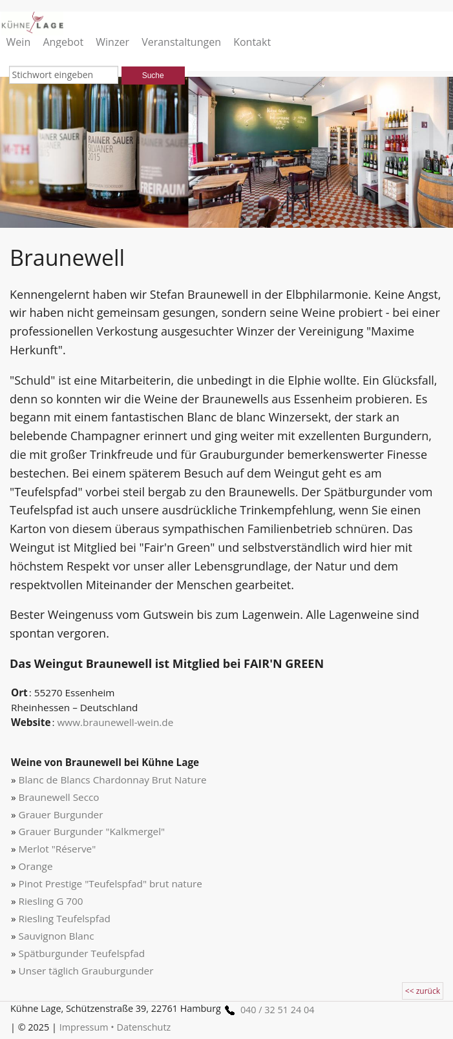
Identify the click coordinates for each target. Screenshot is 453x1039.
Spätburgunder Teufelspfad (82, 953)
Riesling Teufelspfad (65, 918)
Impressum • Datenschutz (115, 1027)
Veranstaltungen (181, 41)
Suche (153, 75)
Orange (36, 866)
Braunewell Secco (59, 797)
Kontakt (252, 41)
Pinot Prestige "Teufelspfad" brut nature (110, 883)
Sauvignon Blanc (56, 935)
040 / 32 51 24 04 (267, 1010)
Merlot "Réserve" (57, 848)
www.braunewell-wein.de (115, 722)
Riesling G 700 (51, 900)
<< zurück (422, 990)
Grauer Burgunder (61, 814)
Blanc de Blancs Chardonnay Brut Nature (113, 779)
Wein (18, 41)
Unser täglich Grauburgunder (86, 970)
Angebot (63, 41)
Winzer (112, 41)
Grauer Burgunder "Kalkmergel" (92, 831)
